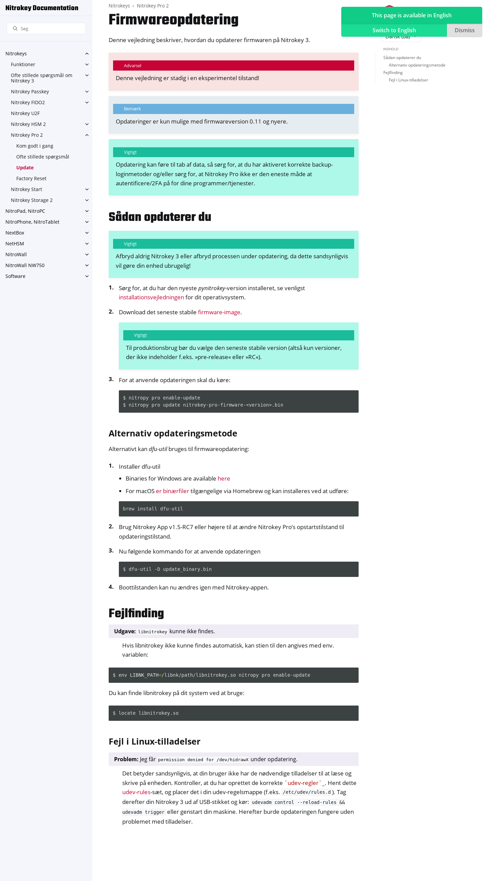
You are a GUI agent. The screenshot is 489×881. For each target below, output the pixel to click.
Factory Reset (31, 178)
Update (25, 167)
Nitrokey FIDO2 (28, 102)
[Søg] (46, 28)
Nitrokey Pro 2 (27, 135)
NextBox (14, 232)
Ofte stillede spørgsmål (42, 156)
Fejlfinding (393, 72)
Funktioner (23, 64)
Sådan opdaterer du (402, 57)
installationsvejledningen (151, 297)
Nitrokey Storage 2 (32, 200)
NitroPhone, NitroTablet (32, 222)
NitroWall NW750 (24, 265)
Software (15, 276)
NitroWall (16, 254)
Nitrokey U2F (25, 113)
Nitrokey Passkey (30, 91)
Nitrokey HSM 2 (28, 124)
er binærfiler (172, 491)
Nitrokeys (16, 53)
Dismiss (465, 30)
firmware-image (219, 312)
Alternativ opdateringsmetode (417, 65)
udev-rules (136, 792)
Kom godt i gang (34, 146)
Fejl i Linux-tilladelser (408, 80)
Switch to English (394, 30)
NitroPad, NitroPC (25, 211)
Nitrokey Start (26, 189)
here (224, 478)
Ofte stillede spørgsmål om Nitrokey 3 (41, 78)
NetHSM (14, 243)
